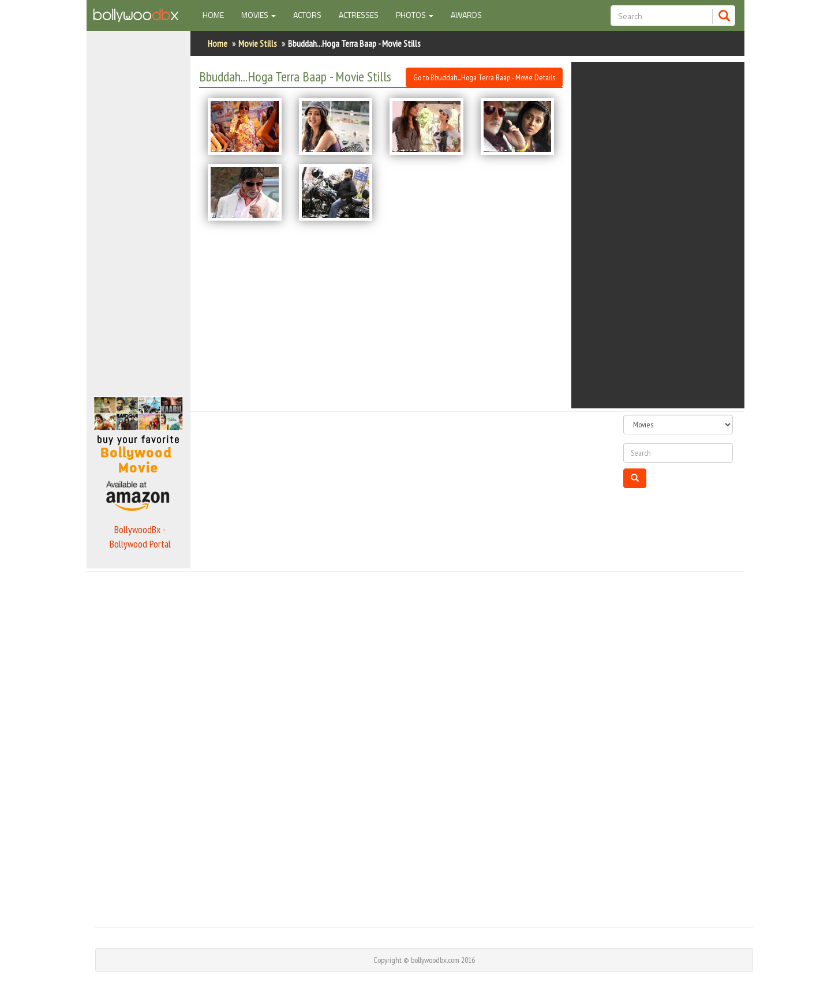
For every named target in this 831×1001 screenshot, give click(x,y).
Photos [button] (414, 15)
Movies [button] (258, 15)
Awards (466, 15)
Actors (307, 15)
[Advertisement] (138, 210)
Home (218, 14)
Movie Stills (257, 43)
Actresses (359, 15)
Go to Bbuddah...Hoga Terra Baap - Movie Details (484, 77)
